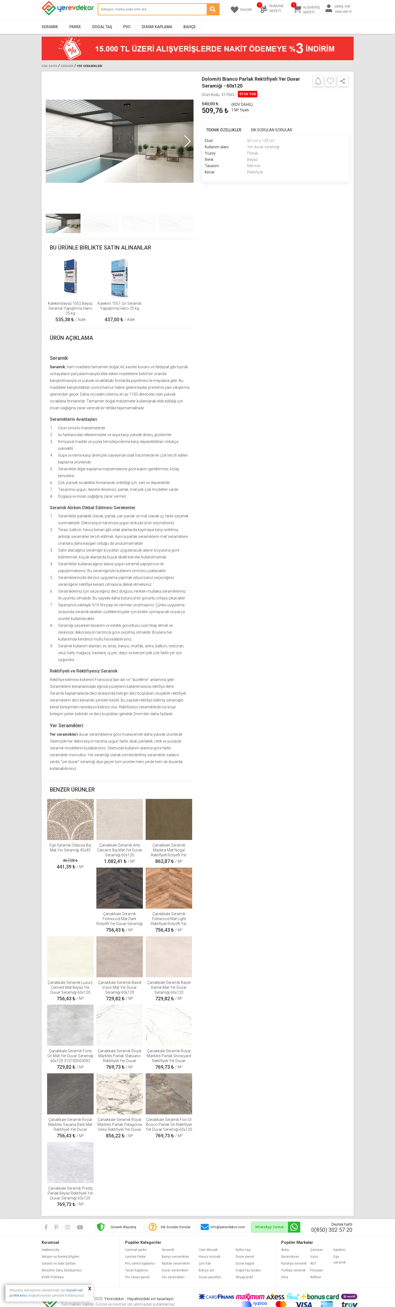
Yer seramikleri (173, 1277)
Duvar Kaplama (157, 27)
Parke (75, 27)
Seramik (50, 27)
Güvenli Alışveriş (123, 1227)
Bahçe (189, 27)
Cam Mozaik (208, 1250)
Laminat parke (135, 1250)
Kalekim (339, 1250)
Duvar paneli (245, 1257)
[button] (187, 141)
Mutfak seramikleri (176, 1263)
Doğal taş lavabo (248, 1270)
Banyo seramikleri (175, 1257)
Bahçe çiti (206, 1270)
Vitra (284, 1277)
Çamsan (316, 1250)
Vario (314, 1257)
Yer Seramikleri (89, 66)
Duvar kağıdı (245, 1263)
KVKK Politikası (53, 1277)
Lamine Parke (135, 1257)
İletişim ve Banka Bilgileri (60, 1257)
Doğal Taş (102, 27)
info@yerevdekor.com (227, 1227)
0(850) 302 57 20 (331, 1230)
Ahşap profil (244, 1277)
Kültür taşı (243, 1250)
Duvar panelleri (210, 1277)
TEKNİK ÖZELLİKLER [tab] (223, 130)
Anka (285, 1250)
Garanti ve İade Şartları (59, 1263)
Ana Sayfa (49, 66)
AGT (313, 1263)
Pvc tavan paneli (137, 1277)
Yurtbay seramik (293, 1270)
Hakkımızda (50, 1250)
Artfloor (315, 1277)
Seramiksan (290, 1257)
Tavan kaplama (136, 1270)
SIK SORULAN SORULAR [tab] (271, 130)
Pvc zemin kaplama (140, 1263)
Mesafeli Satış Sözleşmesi (62, 1270)
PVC (127, 27)
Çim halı (205, 1263)
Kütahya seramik (294, 1263)
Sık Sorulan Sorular (176, 1227)
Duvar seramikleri (175, 1270)
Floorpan (316, 1270)
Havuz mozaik (209, 1257)
